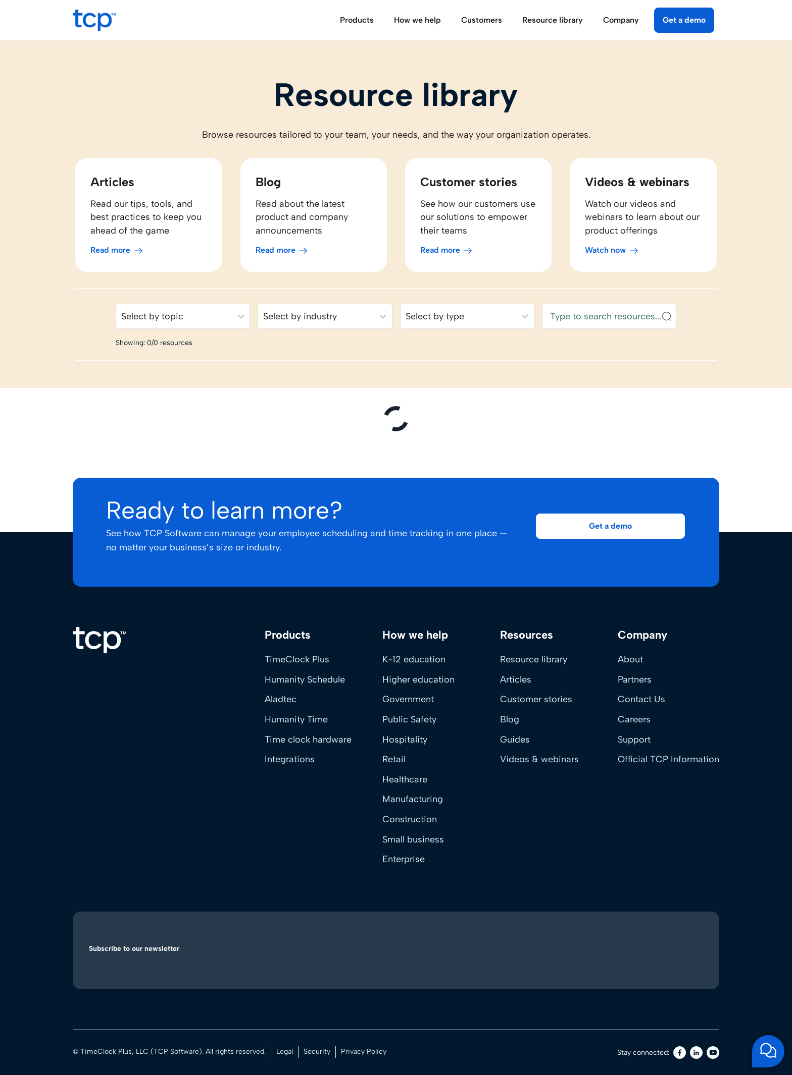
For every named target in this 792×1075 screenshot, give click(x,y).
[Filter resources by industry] (324, 319)
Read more (108, 253)
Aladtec (280, 699)
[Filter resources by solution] (181, 319)
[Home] (99, 640)
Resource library (533, 659)
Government (408, 699)
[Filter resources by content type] (468, 319)
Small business (413, 839)
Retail (394, 759)
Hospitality (404, 739)
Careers (634, 719)
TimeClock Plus (297, 659)
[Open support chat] (768, 1051)
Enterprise (403, 859)
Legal (284, 1051)
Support (634, 739)
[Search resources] (611, 319)
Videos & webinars (539, 759)
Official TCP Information (668, 759)
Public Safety (409, 719)
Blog (509, 719)
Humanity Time (296, 719)
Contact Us (641, 699)
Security (317, 1051)
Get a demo (684, 20)
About (630, 659)
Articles (515, 679)
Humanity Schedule (305, 679)
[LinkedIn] (696, 1052)
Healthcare (404, 779)
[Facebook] (679, 1052)
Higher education (418, 679)
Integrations (290, 759)
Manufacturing (412, 799)
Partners (635, 679)
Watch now (606, 253)
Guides (515, 739)
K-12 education (413, 659)
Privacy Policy (363, 1051)
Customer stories (536, 699)
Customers (481, 20)
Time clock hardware (308, 739)
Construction (409, 819)
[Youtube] (713, 1052)
